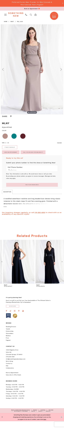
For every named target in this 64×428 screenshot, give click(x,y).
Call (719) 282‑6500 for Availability (43, 155)
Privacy (35, 416)
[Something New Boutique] (15, 14)
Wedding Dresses (11, 333)
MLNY (12, 21)
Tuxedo (8, 335)
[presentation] (16, 268)
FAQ (7, 372)
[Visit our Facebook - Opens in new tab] (6, 318)
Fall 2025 (20, 21)
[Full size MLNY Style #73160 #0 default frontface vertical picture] (32, 69)
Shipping (42, 416)
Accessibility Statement (21, 417)
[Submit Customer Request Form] (32, 190)
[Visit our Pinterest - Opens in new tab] (18, 318)
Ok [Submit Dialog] (61, 424)
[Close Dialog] (2, 423)
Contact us (9, 370)
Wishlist (48, 417)
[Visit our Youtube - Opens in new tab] (23, 318)
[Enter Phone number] (31, 174)
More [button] (6, 212)
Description (7, 197)
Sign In (33, 417)
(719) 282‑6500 (10, 363)
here (45, 426)
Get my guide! (15, 312)
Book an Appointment (13, 155)
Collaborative (10, 374)
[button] (5, 14)
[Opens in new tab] (8, 322)
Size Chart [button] (59, 143)
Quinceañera (9, 340)
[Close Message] (63, 3)
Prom (7, 344)
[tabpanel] (32, 69)
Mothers (8, 342)
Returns (51, 416)
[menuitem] (5, 14)
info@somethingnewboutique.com (15, 365)
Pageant (8, 347)
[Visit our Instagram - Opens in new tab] (14, 318)
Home (5, 21)
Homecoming (9, 338)
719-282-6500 (39, 218)
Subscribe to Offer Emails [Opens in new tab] (13, 381)
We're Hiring (9, 368)
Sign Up (40, 417)
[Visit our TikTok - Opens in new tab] (10, 318)
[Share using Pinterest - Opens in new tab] (11, 116)
